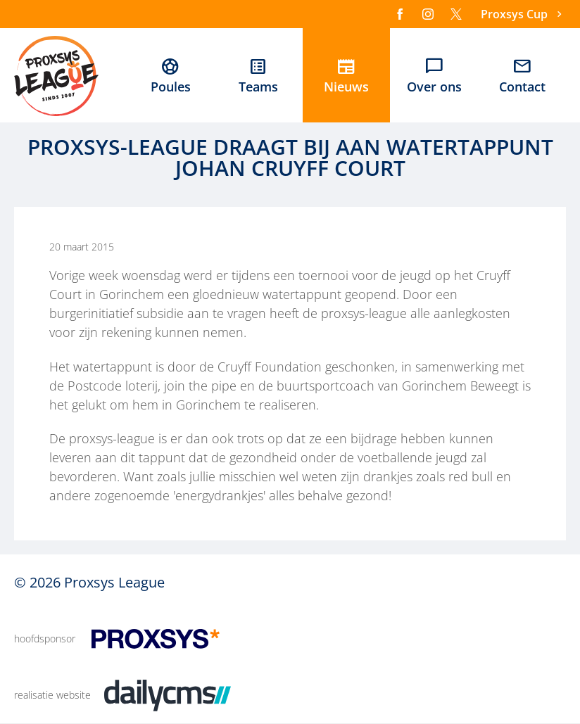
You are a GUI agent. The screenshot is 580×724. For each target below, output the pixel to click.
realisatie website (52, 694)
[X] (456, 14)
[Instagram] (428, 14)
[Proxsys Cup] (523, 14)
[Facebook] (400, 14)
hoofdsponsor (44, 638)
